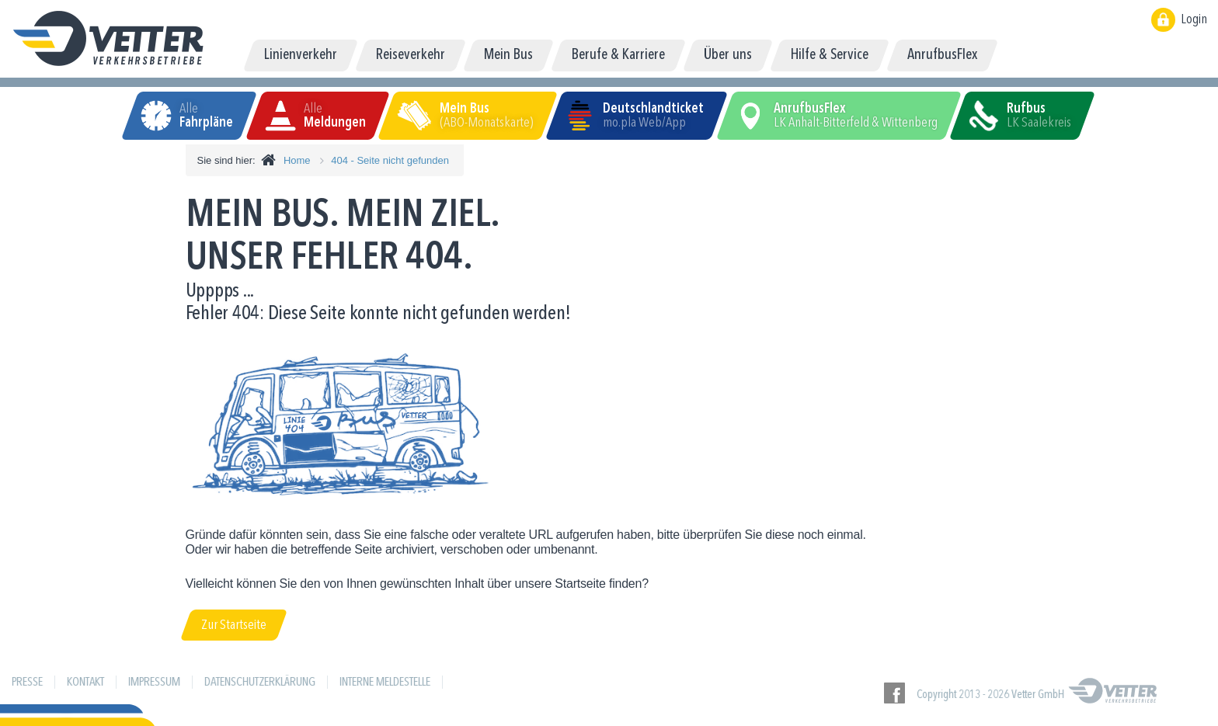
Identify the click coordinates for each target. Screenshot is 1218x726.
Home (297, 160)
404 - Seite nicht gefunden (390, 160)
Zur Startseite (233, 625)
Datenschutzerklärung (259, 682)
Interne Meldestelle (384, 682)
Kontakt (85, 682)
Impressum (154, 682)
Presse (27, 682)
